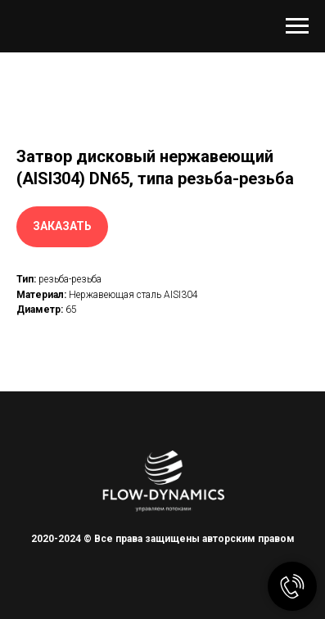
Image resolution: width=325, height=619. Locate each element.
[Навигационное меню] (297, 26)
